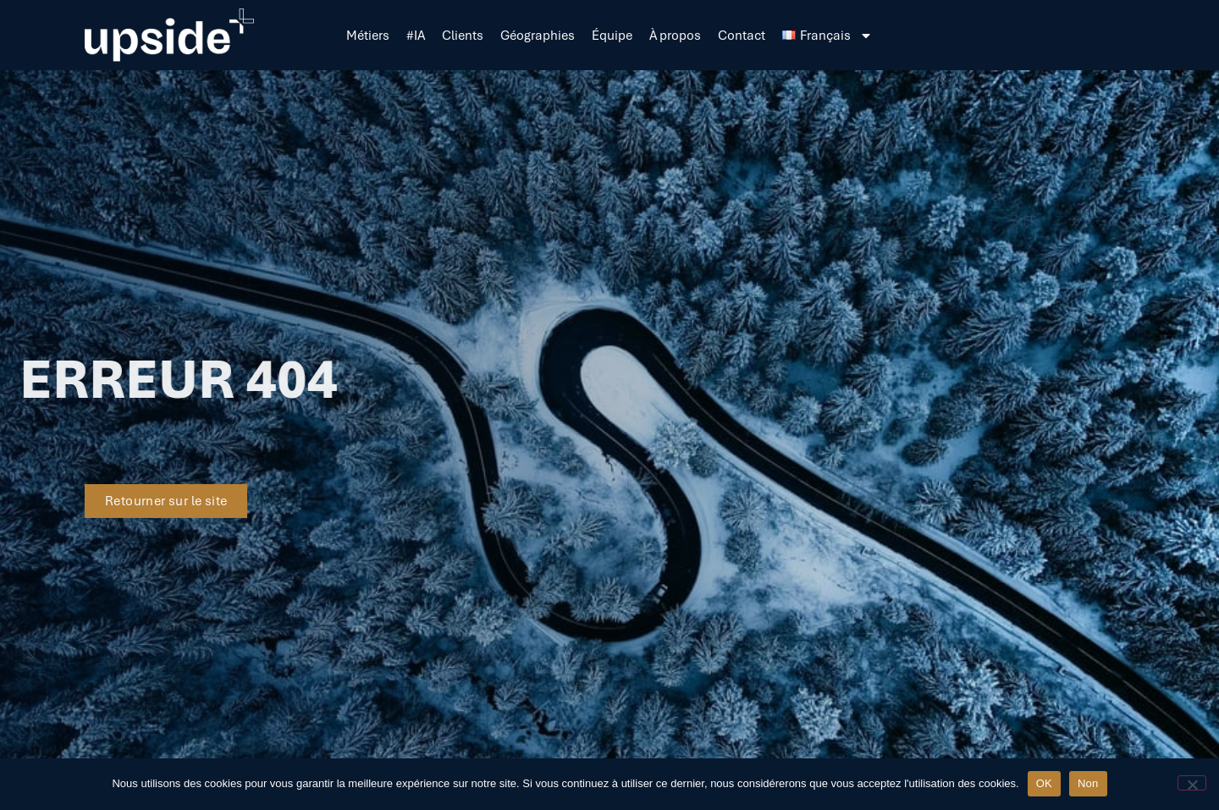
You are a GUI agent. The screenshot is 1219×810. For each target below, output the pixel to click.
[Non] (1192, 783)
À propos (675, 35)
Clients (462, 35)
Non (1088, 783)
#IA (415, 35)
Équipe (612, 35)
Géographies (537, 35)
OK (1044, 783)
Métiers (367, 35)
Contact (741, 35)
